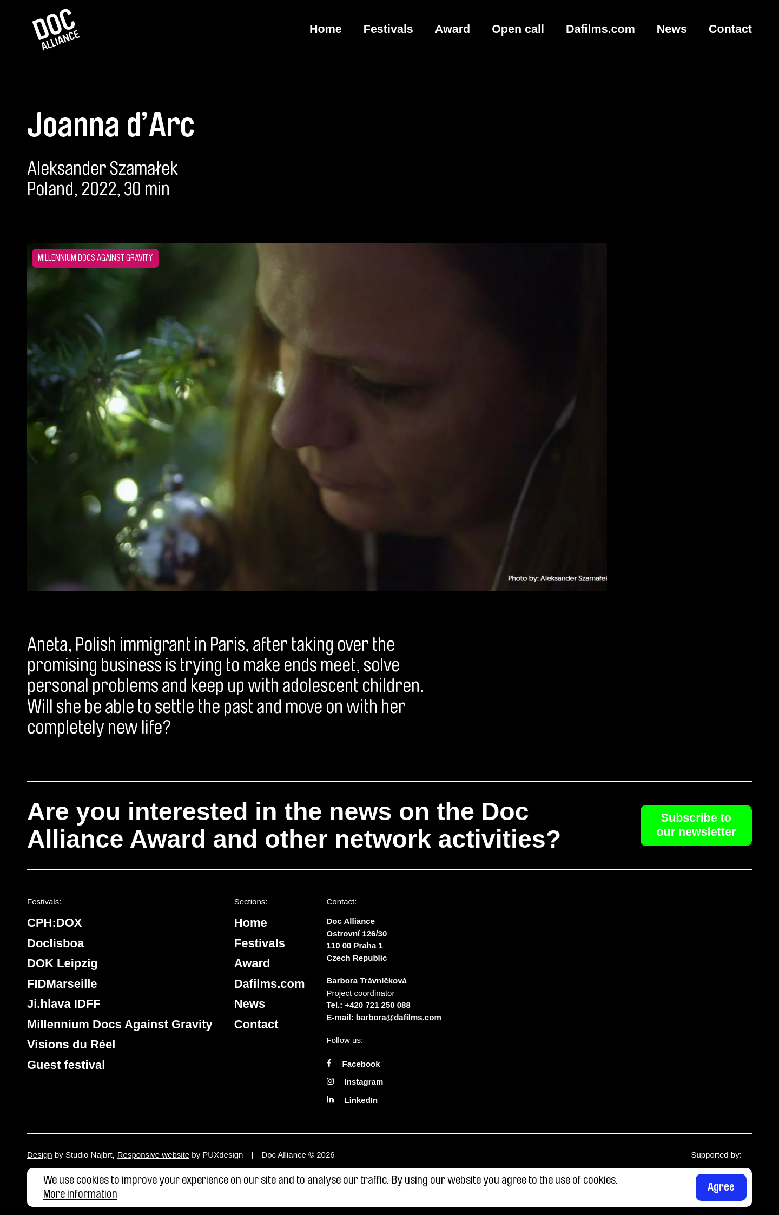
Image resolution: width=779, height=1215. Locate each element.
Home (325, 29)
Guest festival (66, 1065)
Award (452, 29)
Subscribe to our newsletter (696, 824)
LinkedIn (361, 1100)
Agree (721, 1187)
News (672, 29)
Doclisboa (55, 943)
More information (80, 1194)
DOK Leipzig (62, 963)
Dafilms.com (600, 29)
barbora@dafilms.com (398, 1017)
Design (39, 1154)
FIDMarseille (62, 984)
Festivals (388, 29)
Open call (518, 29)
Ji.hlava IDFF (64, 1004)
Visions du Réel (71, 1044)
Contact (730, 29)
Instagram (364, 1081)
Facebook (361, 1063)
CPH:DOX (54, 922)
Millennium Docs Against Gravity (120, 1024)
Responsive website (153, 1154)
